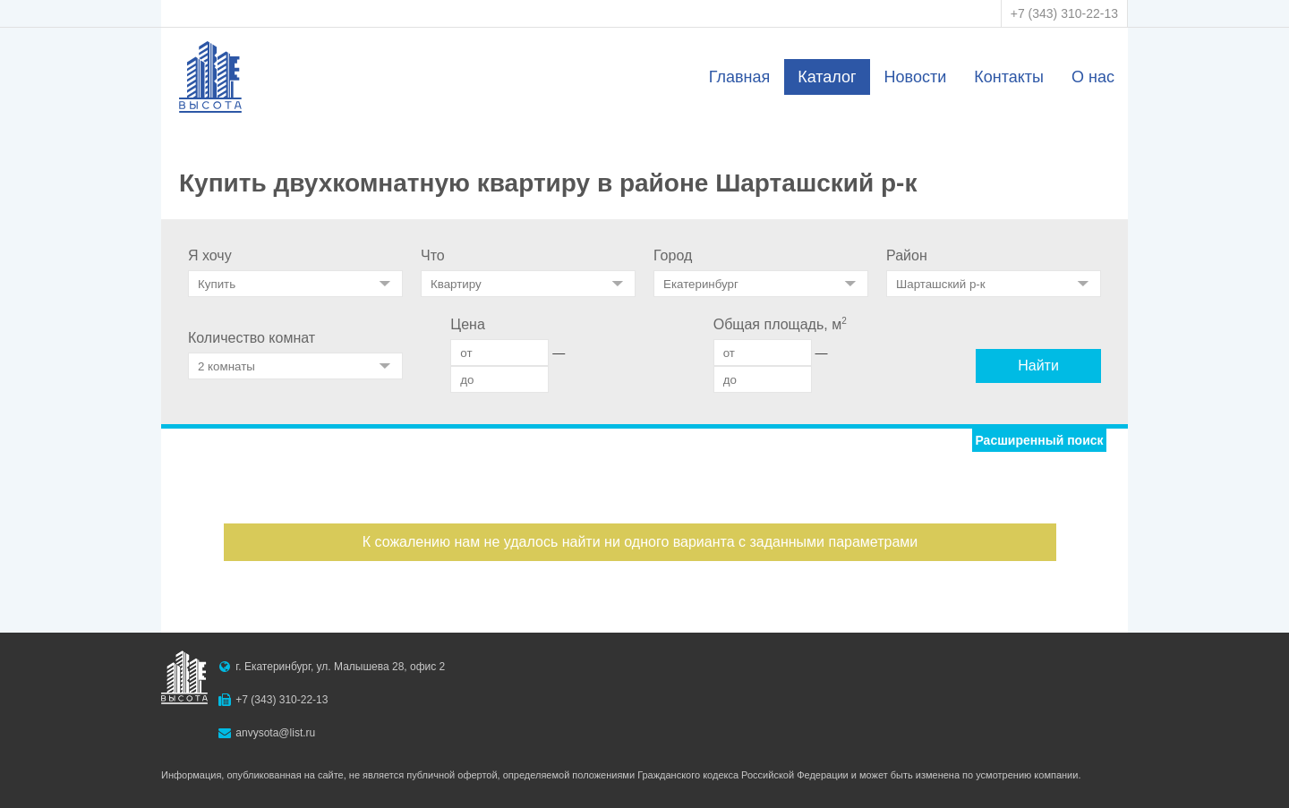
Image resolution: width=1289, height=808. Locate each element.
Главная (740, 77)
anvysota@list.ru (275, 733)
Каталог (827, 77)
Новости (915, 77)
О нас (1092, 77)
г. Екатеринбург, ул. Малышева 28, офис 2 (340, 666)
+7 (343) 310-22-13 (1064, 13)
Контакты (1009, 77)
